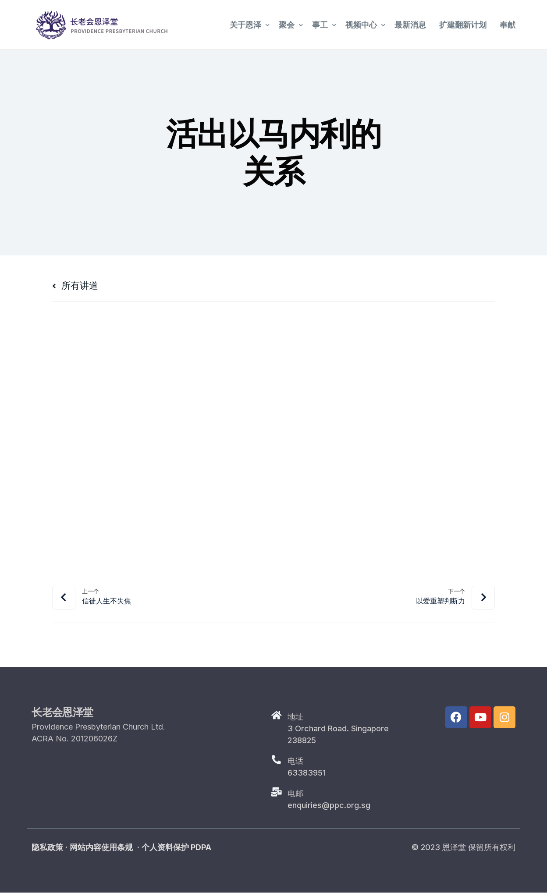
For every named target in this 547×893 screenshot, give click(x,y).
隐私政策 (47, 847)
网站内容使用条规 (101, 847)
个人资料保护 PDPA (176, 847)
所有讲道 (78, 285)
